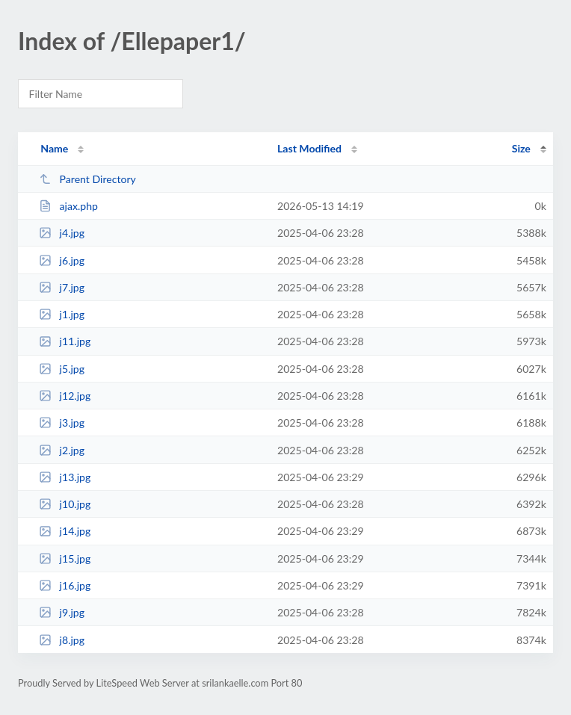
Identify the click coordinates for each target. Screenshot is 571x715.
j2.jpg (61, 450)
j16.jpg (64, 585)
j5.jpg (61, 368)
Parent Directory (87, 179)
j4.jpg (61, 232)
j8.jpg (61, 640)
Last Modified (309, 148)
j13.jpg (64, 477)
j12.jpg (64, 395)
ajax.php (68, 205)
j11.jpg (64, 341)
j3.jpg (61, 422)
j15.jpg (64, 558)
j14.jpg (64, 530)
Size (521, 148)
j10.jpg (64, 504)
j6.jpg (61, 260)
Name (54, 148)
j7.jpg (61, 287)
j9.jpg (61, 612)
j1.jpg (61, 314)
